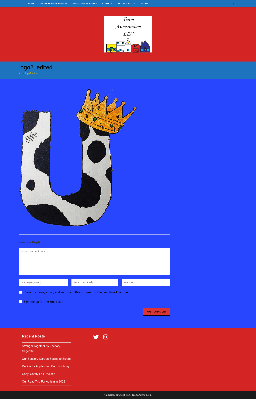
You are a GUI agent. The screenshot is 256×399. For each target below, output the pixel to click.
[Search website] (233, 4)
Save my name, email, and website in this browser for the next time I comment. (78, 292)
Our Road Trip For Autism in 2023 (43, 381)
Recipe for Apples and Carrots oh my (45, 366)
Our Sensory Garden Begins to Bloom (46, 358)
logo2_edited (32, 73)
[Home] (20, 73)
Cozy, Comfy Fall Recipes (38, 373)
